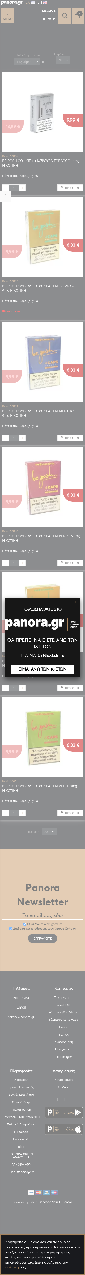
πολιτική (12, 1267)
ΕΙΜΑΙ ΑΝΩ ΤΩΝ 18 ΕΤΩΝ (42, 669)
